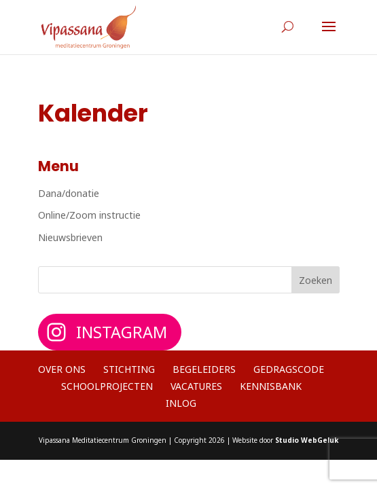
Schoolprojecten (107, 386)
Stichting (129, 369)
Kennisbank (271, 386)
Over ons (62, 369)
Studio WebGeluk (306, 440)
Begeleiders (204, 369)
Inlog (181, 403)
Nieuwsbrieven (70, 237)
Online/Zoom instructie (89, 215)
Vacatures (196, 386)
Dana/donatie (68, 193)
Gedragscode (288, 369)
